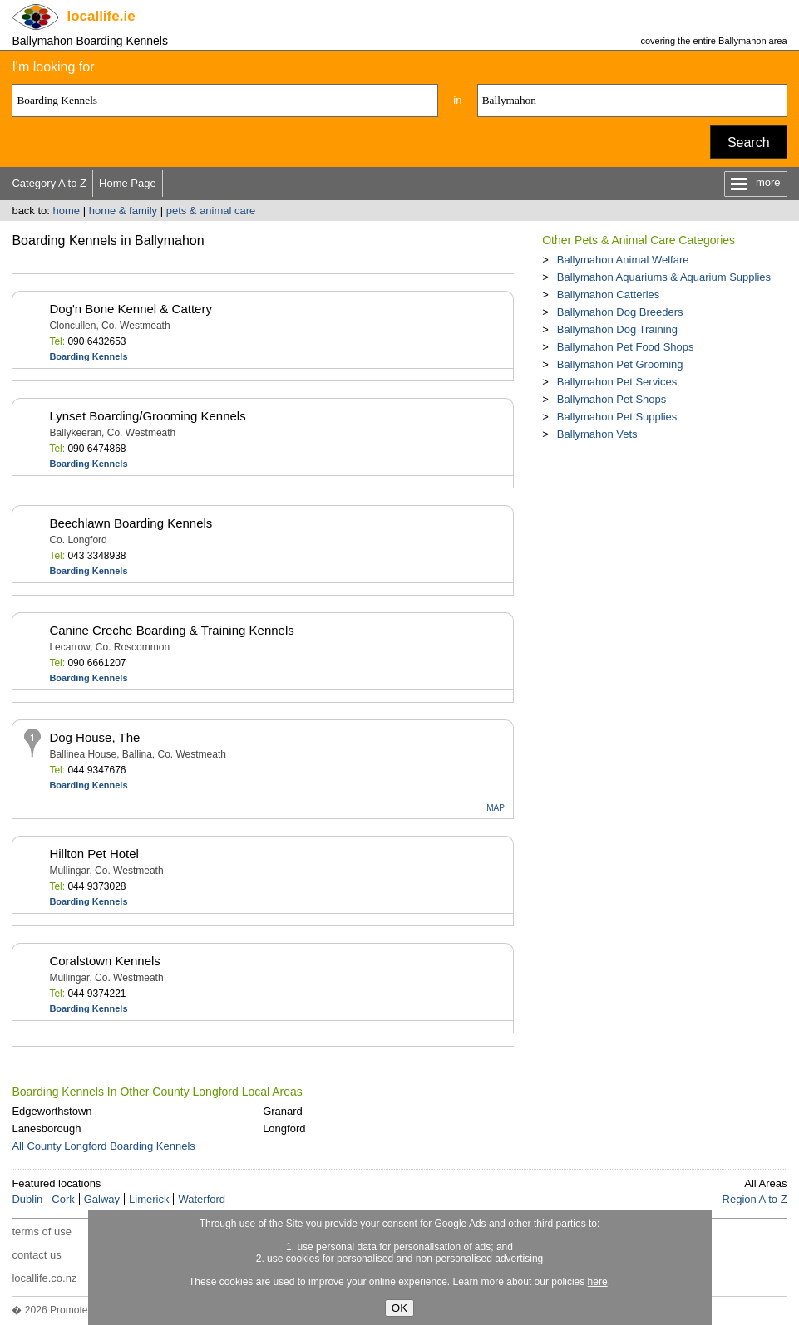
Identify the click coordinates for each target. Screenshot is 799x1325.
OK (399, 1308)
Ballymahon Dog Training (617, 329)
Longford (284, 1128)
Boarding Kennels (88, 356)
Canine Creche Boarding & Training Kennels (171, 630)
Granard (283, 1111)
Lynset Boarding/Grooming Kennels (147, 416)
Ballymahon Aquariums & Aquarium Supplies (664, 277)
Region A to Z (755, 1199)
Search (748, 142)
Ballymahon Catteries (608, 294)
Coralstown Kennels (104, 961)
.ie (101, 16)
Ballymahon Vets (597, 434)
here (598, 1282)
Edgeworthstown (51, 1111)
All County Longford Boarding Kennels (103, 1146)
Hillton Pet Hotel (94, 854)
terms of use (42, 1231)
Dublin (27, 1199)
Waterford (201, 1199)
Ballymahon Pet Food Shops (625, 347)
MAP (495, 807)
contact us (36, 1255)
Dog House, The (94, 737)
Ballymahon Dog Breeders (620, 312)
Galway (102, 1199)
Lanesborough (46, 1128)
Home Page (127, 183)
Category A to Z (49, 183)
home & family (123, 210)
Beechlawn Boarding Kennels (130, 523)
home (67, 210)
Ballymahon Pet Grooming (620, 364)
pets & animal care (211, 210)
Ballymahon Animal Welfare (623, 259)
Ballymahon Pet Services (617, 381)
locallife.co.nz (44, 1278)
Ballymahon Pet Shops (612, 399)
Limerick (149, 1199)
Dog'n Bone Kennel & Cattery (130, 309)
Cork (63, 1199)
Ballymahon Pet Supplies (617, 416)
